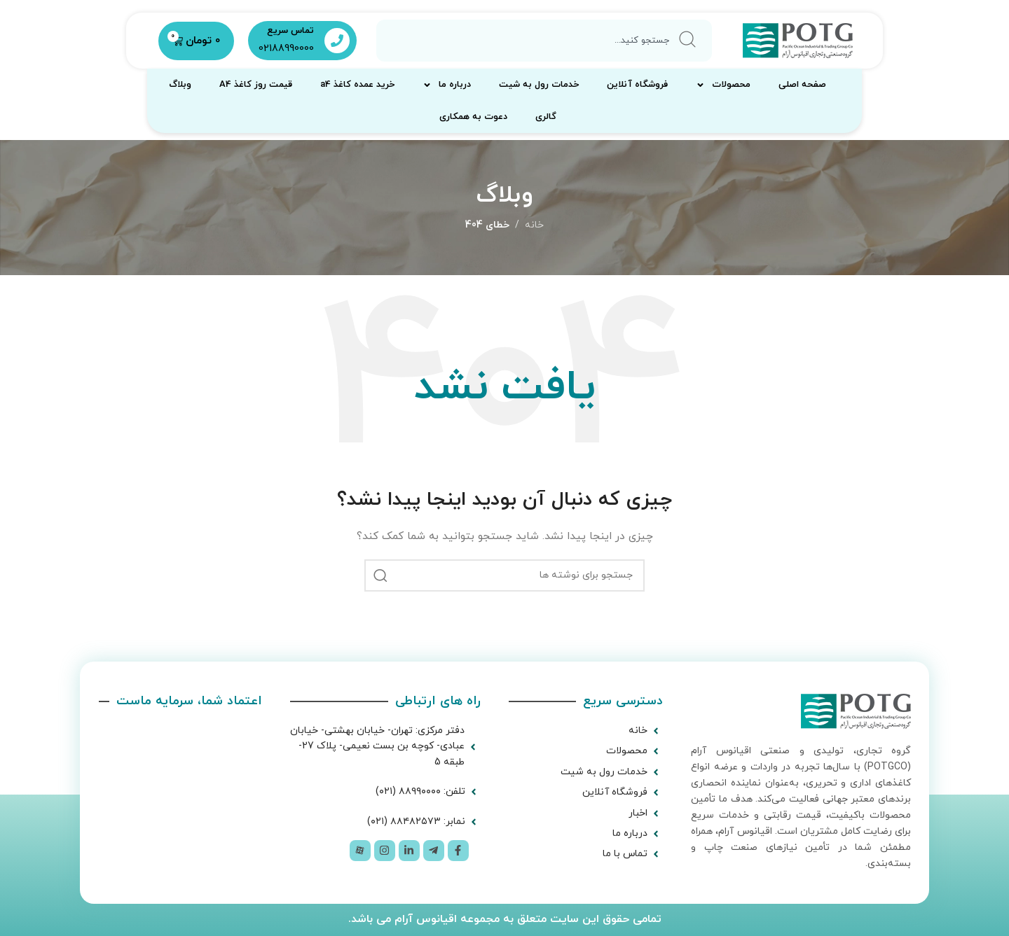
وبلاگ (180, 84)
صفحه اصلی (802, 84)
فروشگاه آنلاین (637, 84)
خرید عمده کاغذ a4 (357, 84)
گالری (545, 117)
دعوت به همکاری (473, 117)
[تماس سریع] (337, 40)
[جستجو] (504, 575)
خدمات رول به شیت (539, 84)
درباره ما (447, 85)
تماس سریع (290, 31)
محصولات (723, 85)
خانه (534, 225)
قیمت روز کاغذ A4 (255, 84)
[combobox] (544, 41)
